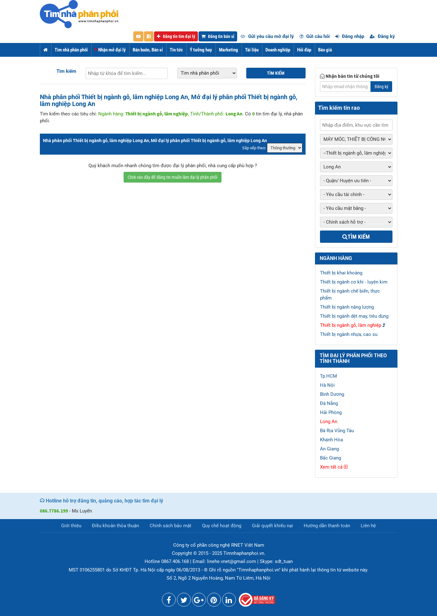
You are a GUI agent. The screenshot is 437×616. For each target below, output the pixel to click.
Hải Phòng (331, 412)
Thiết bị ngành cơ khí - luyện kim (353, 282)
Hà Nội (327, 385)
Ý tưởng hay (201, 50)
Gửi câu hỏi (315, 36)
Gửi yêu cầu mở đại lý (267, 36)
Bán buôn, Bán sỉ (148, 50)
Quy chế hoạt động (221, 525)
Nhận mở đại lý (110, 50)
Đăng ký (382, 36)
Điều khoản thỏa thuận (115, 525)
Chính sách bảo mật (170, 525)
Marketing (228, 50)
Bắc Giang (330, 458)
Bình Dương (332, 394)
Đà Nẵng (329, 403)
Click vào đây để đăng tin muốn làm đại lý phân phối (172, 177)
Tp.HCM (328, 376)
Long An (328, 421)
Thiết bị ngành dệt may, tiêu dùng (354, 316)
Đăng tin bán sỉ (217, 36)
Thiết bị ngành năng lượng (347, 307)
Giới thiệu (71, 525)
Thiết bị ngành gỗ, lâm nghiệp (350, 325)
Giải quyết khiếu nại (272, 525)
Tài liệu (251, 50)
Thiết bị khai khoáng (341, 273)
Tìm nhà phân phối (71, 50)
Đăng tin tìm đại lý (176, 36)
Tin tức (176, 50)
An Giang (329, 449)
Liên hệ (368, 525)
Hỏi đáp (304, 50)
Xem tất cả (334, 467)
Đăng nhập (349, 36)
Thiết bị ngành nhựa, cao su (348, 334)
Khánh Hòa (331, 440)
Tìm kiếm (66, 71)
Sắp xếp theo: (254, 148)
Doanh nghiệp (277, 50)
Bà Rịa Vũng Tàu (337, 430)
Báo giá (325, 50)
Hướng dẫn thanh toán (327, 525)
